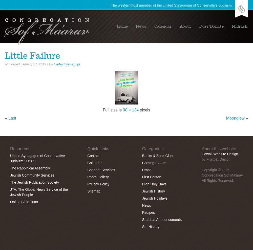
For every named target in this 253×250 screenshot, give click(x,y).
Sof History (150, 227)
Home (122, 26)
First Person (151, 177)
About (185, 26)
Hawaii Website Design (220, 154)
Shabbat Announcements (162, 220)
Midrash (239, 26)
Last (12, 118)
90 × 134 (131, 110)
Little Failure (32, 55)
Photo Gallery (98, 177)
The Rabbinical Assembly (30, 168)
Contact (93, 156)
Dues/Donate (211, 26)
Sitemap (93, 191)
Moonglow (235, 118)
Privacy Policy (98, 184)
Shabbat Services (101, 170)
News (141, 26)
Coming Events (154, 163)
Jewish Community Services (32, 175)
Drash (147, 170)
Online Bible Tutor (24, 202)
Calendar (163, 26)
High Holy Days (154, 184)
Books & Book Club (157, 156)
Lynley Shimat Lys (67, 64)
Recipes (148, 212)
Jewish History (153, 191)
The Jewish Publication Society (34, 182)
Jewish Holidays (154, 198)
